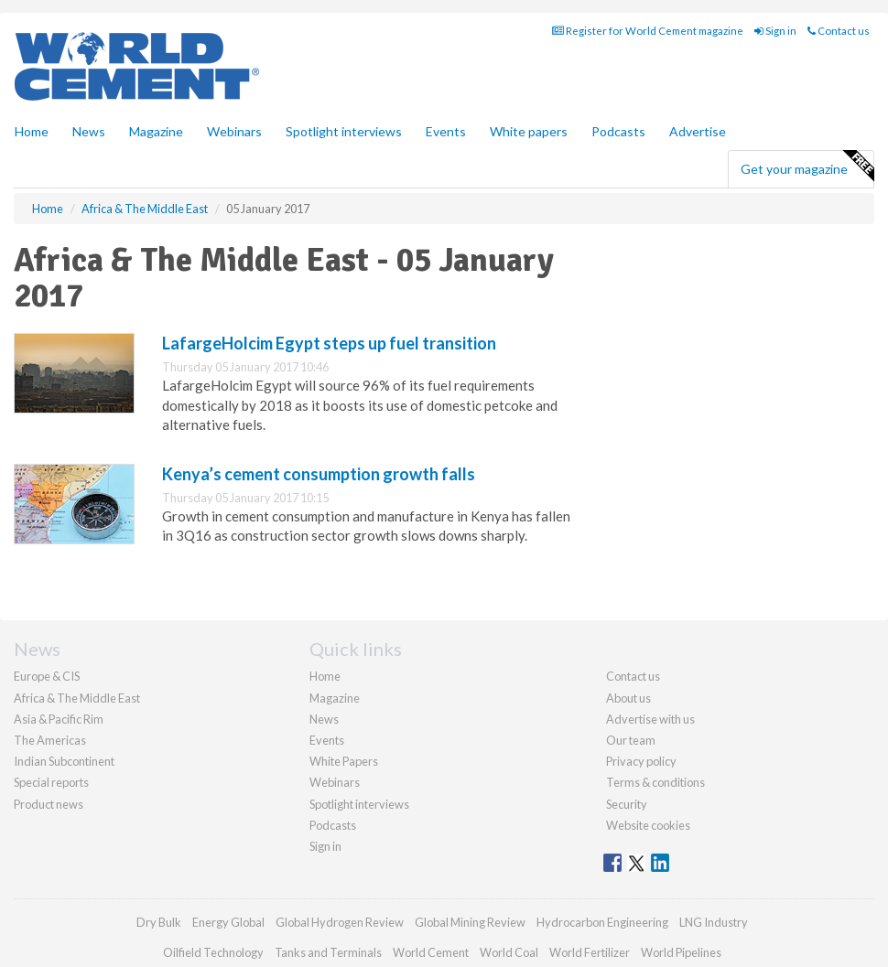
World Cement (431, 952)
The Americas (50, 740)
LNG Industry (713, 922)
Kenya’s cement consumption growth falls (318, 474)
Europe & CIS (47, 676)
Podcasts (618, 131)
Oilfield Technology (213, 952)
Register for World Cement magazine (647, 31)
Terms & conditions (655, 782)
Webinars (234, 131)
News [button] (88, 131)
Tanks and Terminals (328, 952)
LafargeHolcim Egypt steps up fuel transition (329, 343)
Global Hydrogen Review (340, 922)
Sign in (775, 31)
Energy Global (228, 922)
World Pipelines (681, 952)
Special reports (51, 782)
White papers (529, 131)
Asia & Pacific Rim (58, 719)
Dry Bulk (158, 922)
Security (626, 804)
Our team (630, 740)
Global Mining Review (470, 922)
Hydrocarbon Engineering (602, 922)
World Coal (509, 952)
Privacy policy (641, 761)
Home (32, 131)
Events (446, 131)
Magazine (156, 131)
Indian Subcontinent (64, 761)
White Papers (343, 761)
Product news (48, 804)
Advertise (697, 131)
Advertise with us (650, 719)
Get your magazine (807, 166)
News (324, 719)
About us (628, 698)
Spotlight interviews (344, 131)
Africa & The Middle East (77, 698)
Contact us (838, 31)
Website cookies (648, 825)
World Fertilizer (589, 952)
